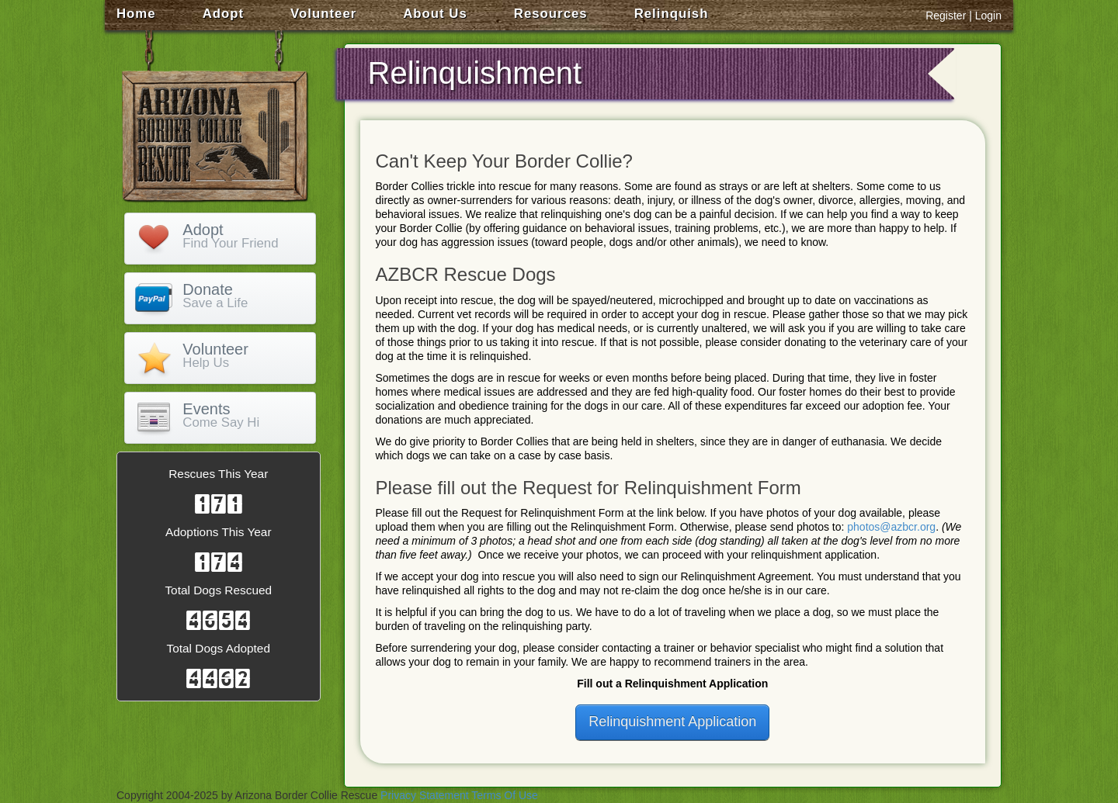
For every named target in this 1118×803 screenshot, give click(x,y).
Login (988, 15)
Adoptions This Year (218, 531)
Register (945, 15)
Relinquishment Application (672, 721)
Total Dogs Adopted (218, 648)
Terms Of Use (504, 795)
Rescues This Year (218, 473)
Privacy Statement (424, 795)
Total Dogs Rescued (218, 590)
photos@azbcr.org (891, 527)
